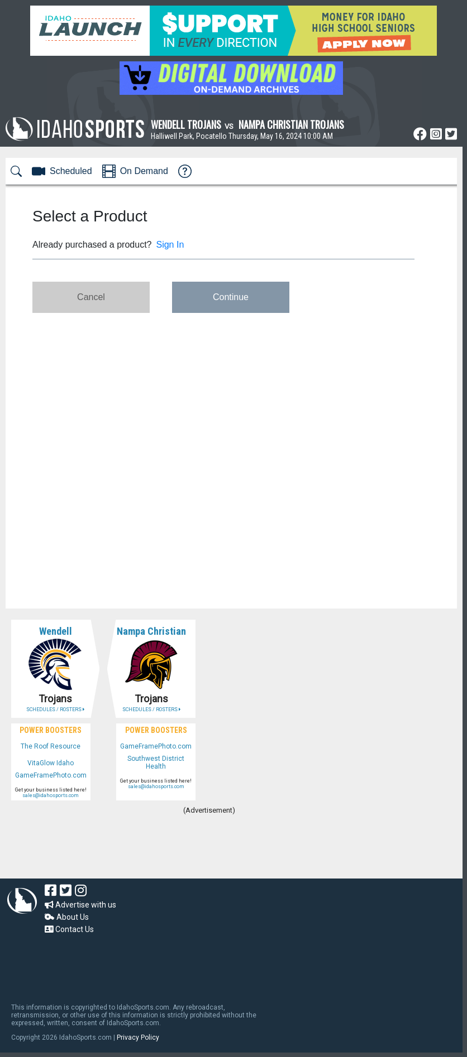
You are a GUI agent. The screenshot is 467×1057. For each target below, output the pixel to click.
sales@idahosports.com (50, 795)
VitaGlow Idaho (50, 763)
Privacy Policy (138, 1037)
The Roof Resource (50, 746)
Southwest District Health (155, 762)
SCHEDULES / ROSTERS (55, 709)
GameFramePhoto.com (51, 775)
